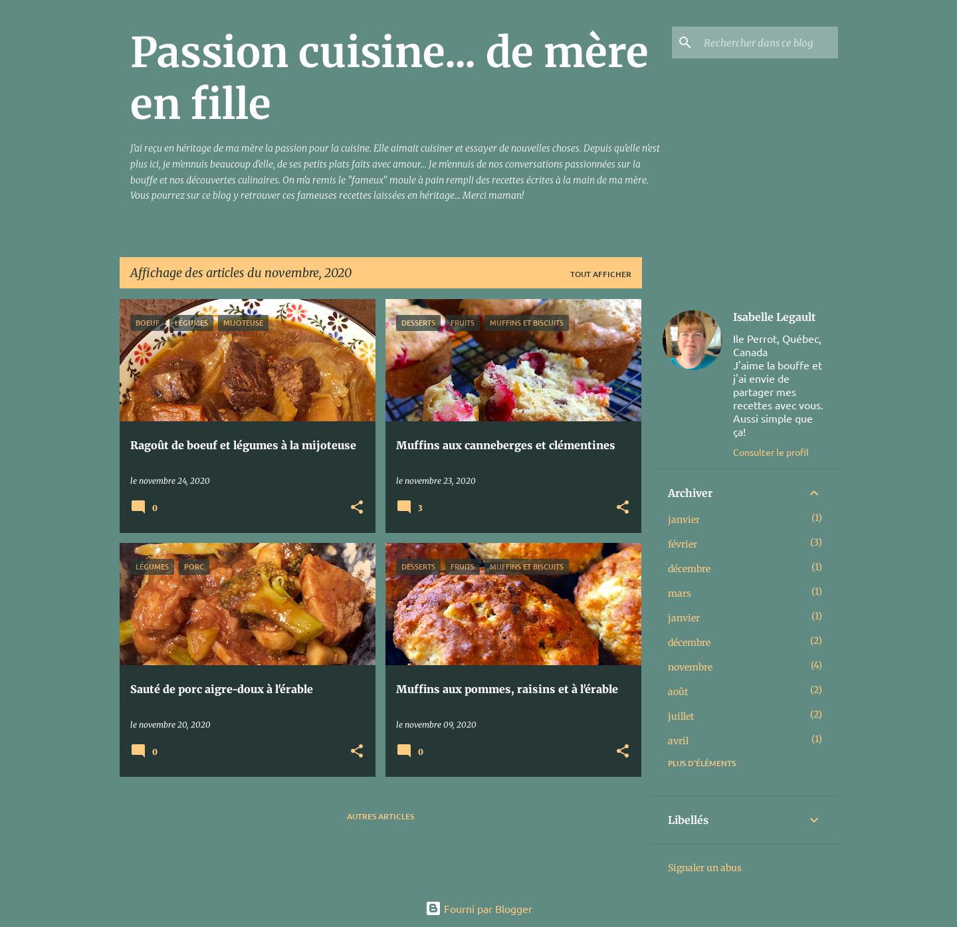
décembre (689, 569)
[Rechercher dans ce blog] (768, 42)
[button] (357, 508)
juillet (681, 716)
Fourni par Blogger (478, 908)
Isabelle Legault (774, 317)
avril (678, 741)
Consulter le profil (771, 452)
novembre (690, 667)
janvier (684, 520)
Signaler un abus (705, 868)
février (682, 544)
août (678, 692)
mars (679, 593)
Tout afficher (600, 274)
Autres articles (380, 816)
